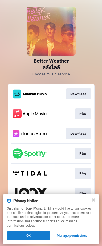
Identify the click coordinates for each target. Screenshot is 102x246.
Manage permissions (72, 236)
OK (28, 236)
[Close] (93, 200)
